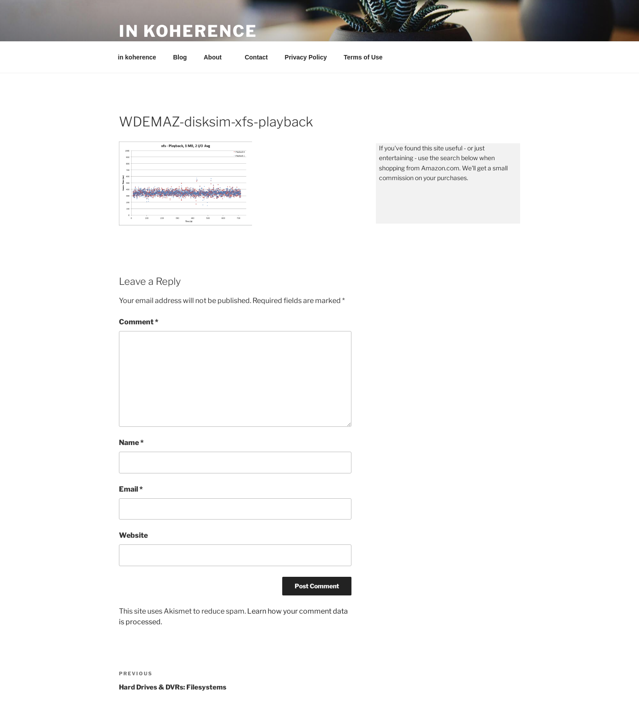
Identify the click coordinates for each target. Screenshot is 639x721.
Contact (256, 57)
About (217, 57)
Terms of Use (363, 57)
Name (131, 442)
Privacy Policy (306, 57)
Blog (180, 57)
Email (131, 489)
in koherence (188, 31)
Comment (138, 322)
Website (133, 535)
